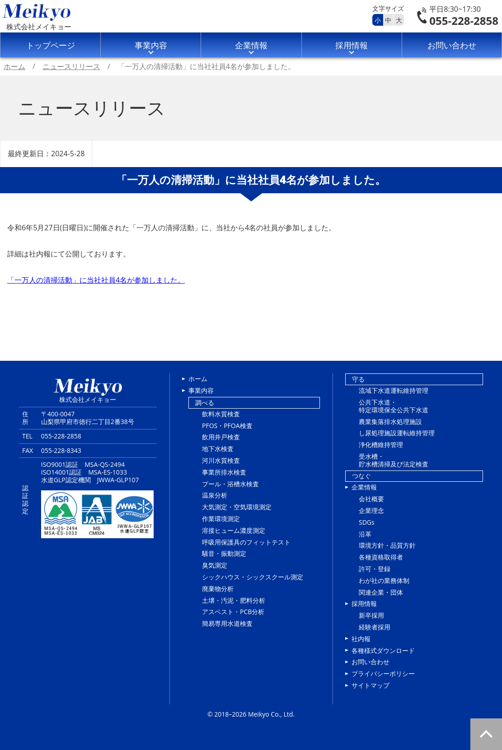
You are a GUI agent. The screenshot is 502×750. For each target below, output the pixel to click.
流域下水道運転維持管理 (393, 390)
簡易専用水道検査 (227, 623)
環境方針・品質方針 (387, 545)
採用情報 (351, 45)
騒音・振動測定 (224, 553)
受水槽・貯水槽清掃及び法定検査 (393, 460)
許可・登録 (374, 568)
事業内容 (151, 45)
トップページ (50, 45)
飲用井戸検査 (221, 437)
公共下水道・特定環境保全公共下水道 (393, 406)
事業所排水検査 (224, 472)
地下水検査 (218, 448)
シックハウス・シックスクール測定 (252, 577)
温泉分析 (214, 495)
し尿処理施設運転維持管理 (397, 433)
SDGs (367, 522)
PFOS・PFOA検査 (227, 425)
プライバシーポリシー (383, 673)
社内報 (361, 638)
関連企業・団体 (381, 592)
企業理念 (371, 510)
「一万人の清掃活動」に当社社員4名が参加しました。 (96, 280)
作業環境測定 (221, 518)
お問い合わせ (451, 45)
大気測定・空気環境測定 (237, 507)
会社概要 (371, 498)
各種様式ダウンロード (383, 650)
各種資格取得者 (381, 557)
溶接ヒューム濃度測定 (233, 530)
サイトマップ (370, 685)
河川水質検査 (221, 460)
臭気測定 (214, 565)
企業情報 (251, 45)
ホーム (197, 378)
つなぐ (361, 475)
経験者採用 (374, 627)
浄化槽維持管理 (381, 444)
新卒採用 (371, 615)
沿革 (365, 534)
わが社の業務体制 (384, 580)
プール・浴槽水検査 (230, 484)
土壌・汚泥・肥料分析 (233, 600)
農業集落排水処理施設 (390, 421)
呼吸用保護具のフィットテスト (246, 542)
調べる (204, 402)
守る (358, 379)
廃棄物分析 (218, 588)
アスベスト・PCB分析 (233, 611)
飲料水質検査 (221, 414)
